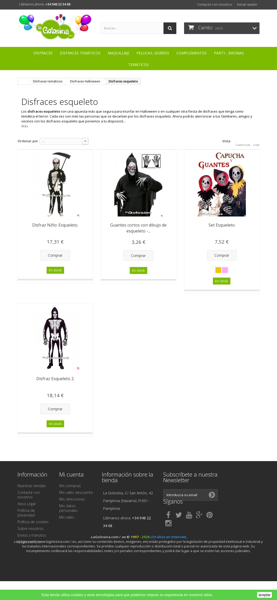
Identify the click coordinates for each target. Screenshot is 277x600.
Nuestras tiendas (32, 485)
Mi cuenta (71, 474)
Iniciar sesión (247, 4)
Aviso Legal (27, 503)
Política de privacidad (26, 513)
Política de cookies (33, 521)
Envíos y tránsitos (32, 535)
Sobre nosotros (31, 528)
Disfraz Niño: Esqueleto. (55, 225)
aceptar (264, 595)
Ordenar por (28, 141)
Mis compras (70, 485)
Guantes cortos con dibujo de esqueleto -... (138, 228)
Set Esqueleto (222, 225)
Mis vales (66, 517)
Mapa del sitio (29, 541)
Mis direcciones (72, 499)
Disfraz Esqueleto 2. (55, 378)
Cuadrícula (243, 142)
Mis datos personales (68, 508)
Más (24, 126)
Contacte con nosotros (214, 4)
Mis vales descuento (76, 492)
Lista (256, 142)
